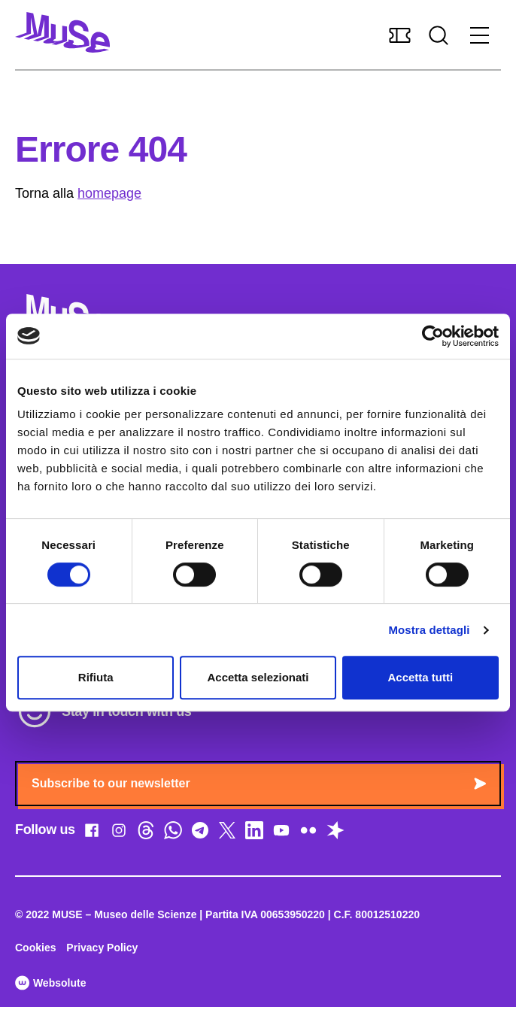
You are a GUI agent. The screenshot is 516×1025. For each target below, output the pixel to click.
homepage (109, 193)
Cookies (35, 948)
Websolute (50, 982)
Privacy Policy (102, 948)
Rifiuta (96, 677)
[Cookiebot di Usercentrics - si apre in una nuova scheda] (433, 336)
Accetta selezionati (257, 677)
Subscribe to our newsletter (259, 783)
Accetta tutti (420, 677)
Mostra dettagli (428, 629)
